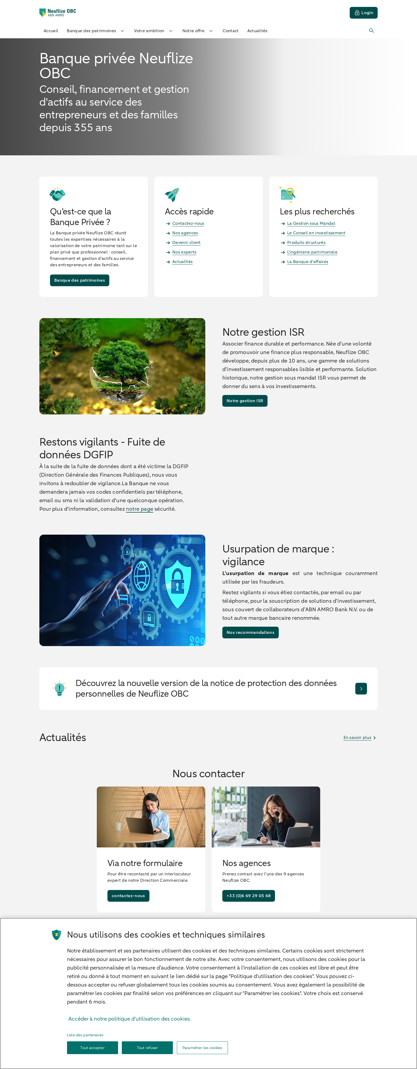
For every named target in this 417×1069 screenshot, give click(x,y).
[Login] (364, 13)
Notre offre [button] (198, 31)
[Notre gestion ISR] (245, 401)
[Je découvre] (361, 721)
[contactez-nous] (128, 929)
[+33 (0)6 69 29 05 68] (248, 929)
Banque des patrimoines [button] (96, 31)
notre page (139, 525)
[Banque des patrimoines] (79, 280)
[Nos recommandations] (250, 665)
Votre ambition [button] (154, 31)
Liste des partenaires (85, 1051)
